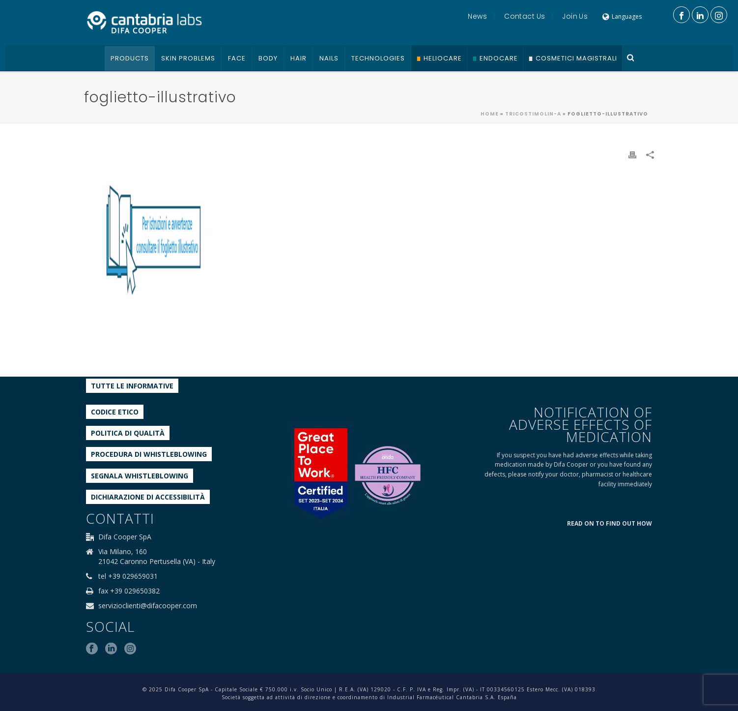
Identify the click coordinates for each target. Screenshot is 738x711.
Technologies (378, 58)
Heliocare (443, 58)
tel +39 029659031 (128, 576)
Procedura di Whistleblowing (149, 454)
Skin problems (188, 58)
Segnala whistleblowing (139, 475)
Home (490, 114)
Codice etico (115, 411)
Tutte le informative (132, 385)
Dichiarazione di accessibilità (148, 497)
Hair (298, 58)
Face (237, 58)
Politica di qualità (128, 433)
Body (268, 58)
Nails (329, 58)
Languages (622, 16)
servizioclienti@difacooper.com (147, 605)
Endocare (499, 58)
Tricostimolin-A (533, 114)
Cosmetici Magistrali (576, 58)
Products (130, 58)
